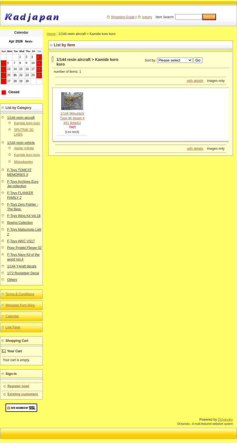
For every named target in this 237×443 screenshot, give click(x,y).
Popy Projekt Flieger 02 (24, 248)
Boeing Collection (20, 223)
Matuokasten (23, 162)
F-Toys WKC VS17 (21, 241)
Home (51, 34)
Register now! (18, 386)
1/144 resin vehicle (21, 143)
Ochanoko (225, 419)
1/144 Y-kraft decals (21, 266)
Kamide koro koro (27, 123)
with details (195, 81)
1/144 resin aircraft (20, 118)
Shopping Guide (123, 17)
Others (12, 280)
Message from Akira (20, 305)
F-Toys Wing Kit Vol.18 (24, 216)
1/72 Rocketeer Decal (23, 273)
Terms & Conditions (20, 294)
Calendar (12, 316)
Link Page (13, 327)
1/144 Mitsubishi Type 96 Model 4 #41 (72, 118)
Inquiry (147, 17)
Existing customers (22, 394)
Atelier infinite (24, 148)
